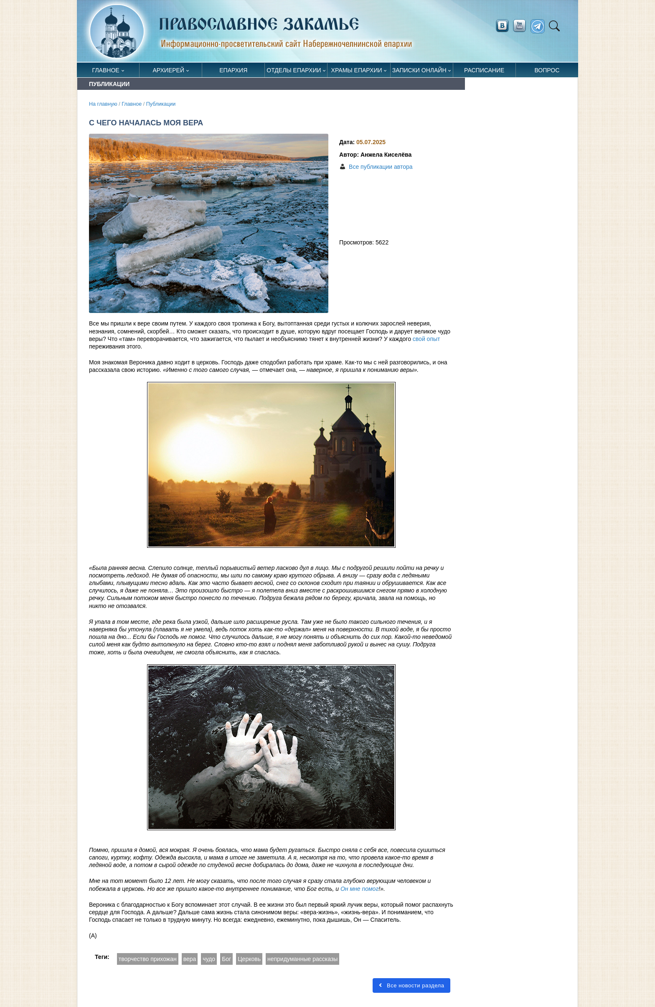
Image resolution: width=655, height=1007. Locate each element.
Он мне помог (359, 888)
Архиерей (168, 70)
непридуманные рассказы (302, 959)
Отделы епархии (294, 70)
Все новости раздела (411, 985)
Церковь (249, 959)
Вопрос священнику (547, 72)
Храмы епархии (356, 70)
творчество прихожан (148, 959)
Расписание (484, 70)
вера (189, 959)
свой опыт (426, 339)
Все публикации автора (380, 166)
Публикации (161, 104)
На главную (103, 104)
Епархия (233, 70)
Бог (226, 959)
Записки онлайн (419, 70)
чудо (209, 959)
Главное (105, 70)
